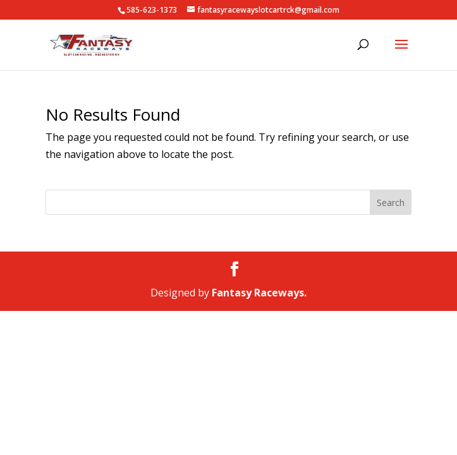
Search (391, 203)
